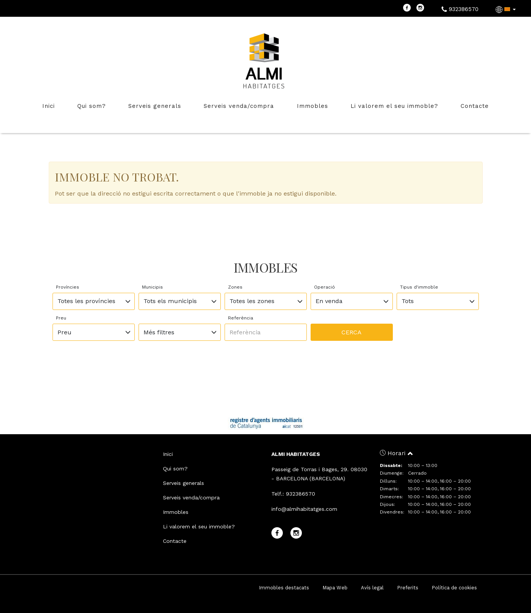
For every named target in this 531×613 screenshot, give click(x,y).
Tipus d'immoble (419, 287)
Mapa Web (335, 588)
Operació (324, 287)
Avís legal (372, 588)
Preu (61, 318)
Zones (235, 287)
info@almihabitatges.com (304, 509)
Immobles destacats (284, 588)
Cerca (351, 332)
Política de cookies (454, 588)
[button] (507, 9)
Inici (48, 106)
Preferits (407, 588)
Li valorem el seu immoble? (394, 106)
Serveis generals (154, 106)
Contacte (475, 106)
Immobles (312, 106)
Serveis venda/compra (239, 106)
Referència (240, 318)
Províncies (67, 287)
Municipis (152, 287)
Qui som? (91, 106)
